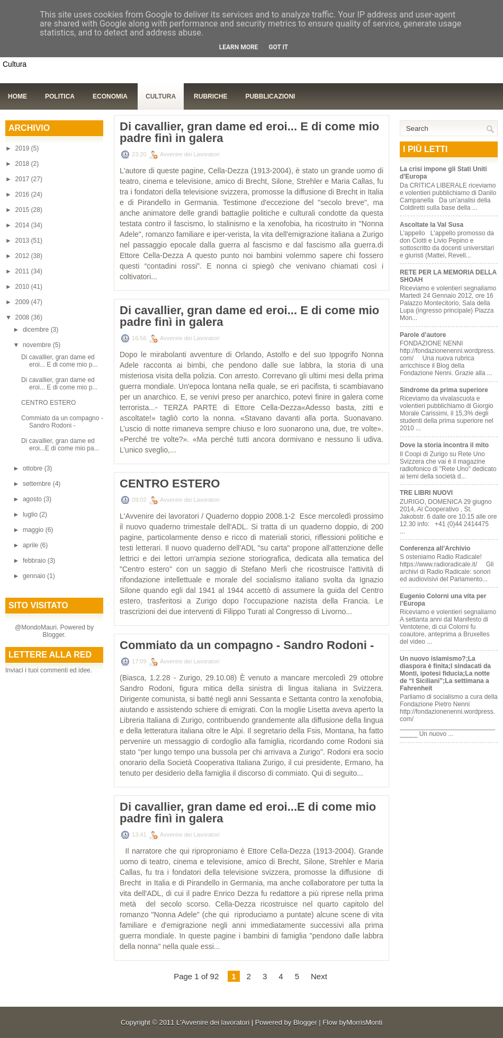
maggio (34, 530)
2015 (23, 210)
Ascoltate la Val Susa (431, 224)
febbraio (35, 560)
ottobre (33, 468)
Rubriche (210, 96)
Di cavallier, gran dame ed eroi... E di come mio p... (59, 360)
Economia (110, 96)
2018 (23, 163)
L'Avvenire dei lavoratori (212, 1022)
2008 (23, 317)
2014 (23, 225)
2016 (23, 194)
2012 (23, 256)
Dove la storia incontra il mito (444, 445)
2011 (23, 271)
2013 (23, 240)
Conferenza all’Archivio (435, 548)
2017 (23, 179)
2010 (23, 286)
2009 (23, 302)
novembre (38, 345)
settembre (38, 483)
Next (319, 976)
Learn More (238, 47)
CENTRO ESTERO (48, 402)
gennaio (35, 576)
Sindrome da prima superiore (444, 390)
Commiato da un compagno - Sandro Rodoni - (62, 421)
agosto (33, 499)
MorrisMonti (364, 1022)
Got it (278, 47)
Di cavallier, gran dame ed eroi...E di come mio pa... (60, 444)
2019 (23, 148)
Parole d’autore (423, 335)
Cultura (161, 96)
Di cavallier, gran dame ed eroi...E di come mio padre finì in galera (248, 812)
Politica (60, 96)
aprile (31, 545)
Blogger (53, 634)
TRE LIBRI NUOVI (426, 492)
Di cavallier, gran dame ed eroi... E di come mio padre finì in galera (249, 132)
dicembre (37, 329)
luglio (31, 514)
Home (17, 96)
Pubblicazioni (270, 96)
